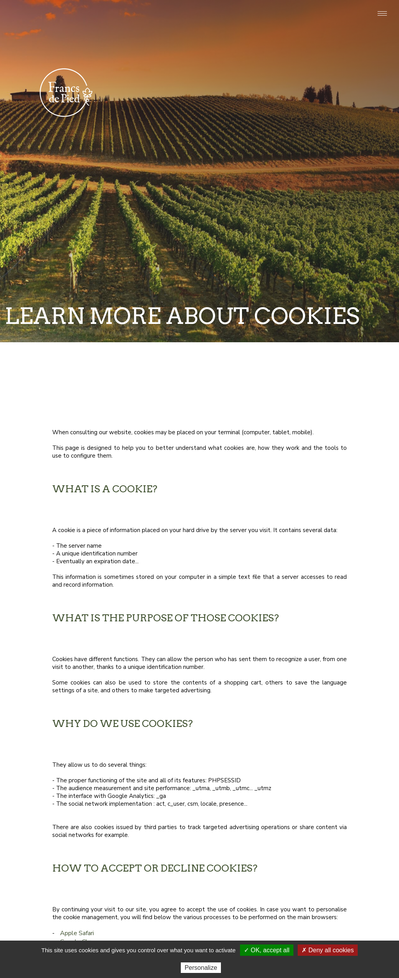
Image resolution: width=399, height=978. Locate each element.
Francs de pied (66, 91)
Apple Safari (77, 933)
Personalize (201, 967)
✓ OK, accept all (267, 950)
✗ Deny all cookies (328, 950)
